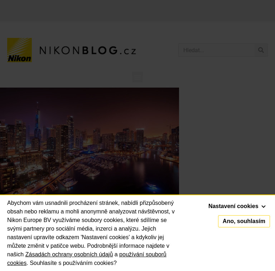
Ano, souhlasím (244, 221)
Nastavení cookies (237, 206)
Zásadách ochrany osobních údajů (69, 254)
